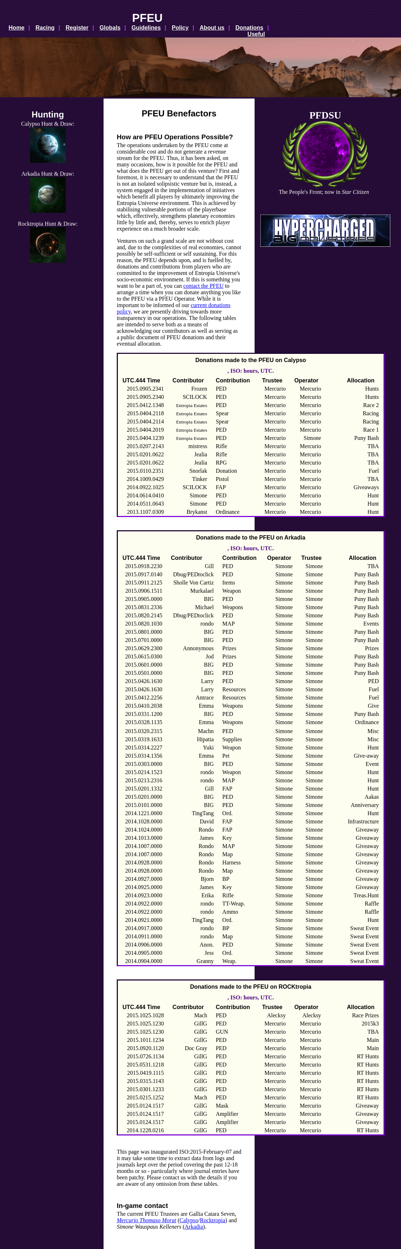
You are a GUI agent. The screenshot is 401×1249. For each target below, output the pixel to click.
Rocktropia (212, 1220)
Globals (110, 28)
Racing (44, 28)
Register (77, 28)
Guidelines (146, 28)
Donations (249, 28)
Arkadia (194, 1227)
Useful (256, 34)
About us (212, 28)
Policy (180, 28)
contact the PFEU (203, 286)
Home (16, 28)
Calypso (189, 1220)
